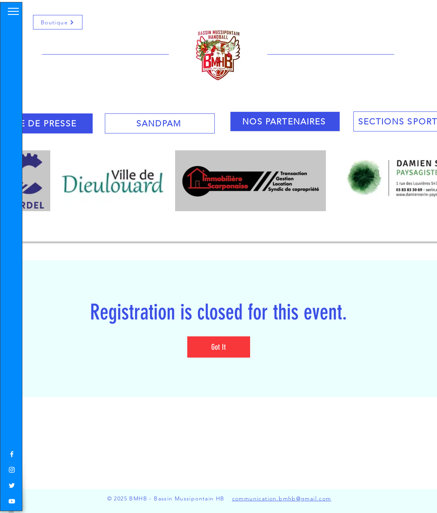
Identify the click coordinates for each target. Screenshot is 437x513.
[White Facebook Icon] (12, 454)
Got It (218, 347)
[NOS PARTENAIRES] (285, 121)
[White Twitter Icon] (12, 485)
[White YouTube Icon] (12, 501)
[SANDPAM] (160, 123)
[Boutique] (57, 22)
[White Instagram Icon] (12, 470)
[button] (13, 11)
